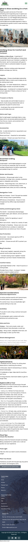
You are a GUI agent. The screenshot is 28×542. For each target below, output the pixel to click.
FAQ (2, 501)
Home (2, 480)
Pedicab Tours (4, 485)
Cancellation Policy (5, 509)
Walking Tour (4, 391)
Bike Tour (3, 401)
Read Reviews (4, 506)
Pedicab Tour (4, 411)
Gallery (2, 498)
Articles (3, 482)
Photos (3, 487)
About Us (3, 490)
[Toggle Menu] (26, 3)
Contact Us (4, 503)
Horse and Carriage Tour (7, 423)
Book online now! (4, 541)
